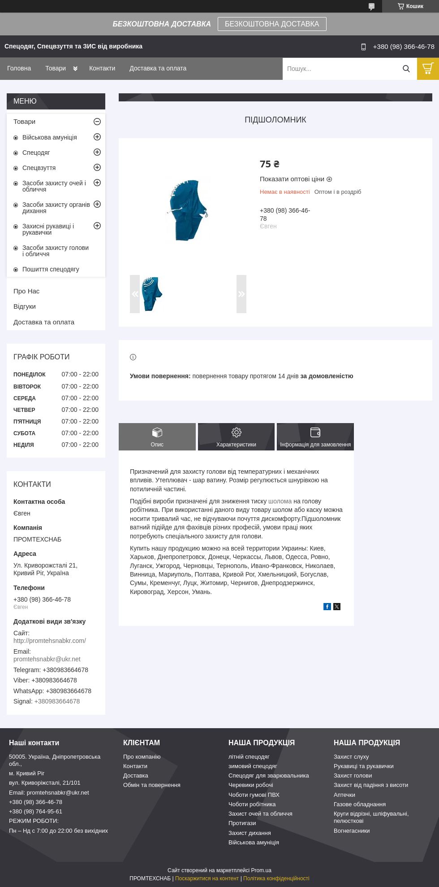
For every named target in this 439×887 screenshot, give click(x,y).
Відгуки (24, 306)
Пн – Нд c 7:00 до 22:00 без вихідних (58, 830)
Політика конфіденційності (276, 878)
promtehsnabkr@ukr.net (47, 659)
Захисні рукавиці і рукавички (48, 229)
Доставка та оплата (157, 68)
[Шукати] (406, 69)
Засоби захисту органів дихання (56, 207)
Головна (19, 68)
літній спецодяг (249, 756)
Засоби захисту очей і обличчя (54, 186)
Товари (55, 68)
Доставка (135, 775)
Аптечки (344, 794)
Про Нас (26, 291)
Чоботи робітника (252, 804)
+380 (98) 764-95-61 (35, 811)
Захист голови (353, 775)
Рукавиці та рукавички (364, 766)
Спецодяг (36, 152)
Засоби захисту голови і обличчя (55, 251)
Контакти (102, 68)
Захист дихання (249, 833)
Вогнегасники (352, 830)
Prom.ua (261, 870)
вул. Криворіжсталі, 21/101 (45, 782)
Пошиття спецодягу (50, 269)
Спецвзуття (39, 167)
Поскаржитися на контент (207, 878)
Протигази (242, 823)
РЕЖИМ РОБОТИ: (34, 820)
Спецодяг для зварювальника (268, 775)
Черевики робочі (250, 785)
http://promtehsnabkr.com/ (49, 640)
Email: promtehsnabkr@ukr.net (49, 792)
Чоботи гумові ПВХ (254, 794)
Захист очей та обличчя (260, 813)
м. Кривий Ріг (27, 773)
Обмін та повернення (152, 785)
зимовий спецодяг (252, 766)
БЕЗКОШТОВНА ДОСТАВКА (272, 24)
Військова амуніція (49, 137)
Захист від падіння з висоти (371, 785)
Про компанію (142, 756)
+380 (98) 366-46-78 (35, 802)
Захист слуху (351, 756)
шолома (280, 501)
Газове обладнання (360, 804)
